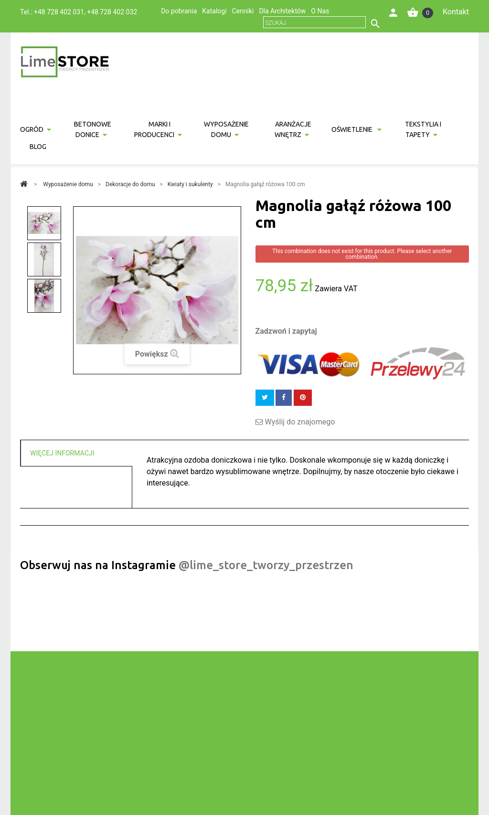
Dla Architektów (282, 11)
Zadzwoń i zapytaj (286, 331)
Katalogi (214, 11)
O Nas (320, 11)
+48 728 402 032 (112, 12)
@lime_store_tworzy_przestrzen (266, 565)
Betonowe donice (92, 129)
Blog (38, 146)
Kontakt (456, 11)
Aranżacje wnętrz (293, 129)
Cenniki (243, 11)
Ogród (31, 129)
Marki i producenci (154, 129)
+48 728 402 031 (59, 12)
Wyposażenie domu (226, 129)
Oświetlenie (352, 129)
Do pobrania (179, 11)
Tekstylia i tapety (423, 129)
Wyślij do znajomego (300, 422)
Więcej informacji (62, 453)
